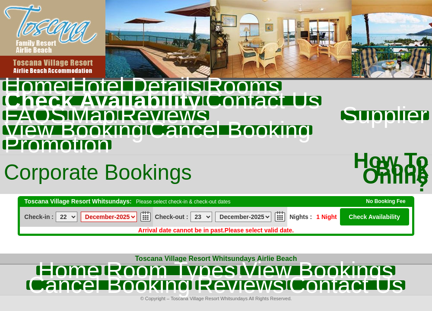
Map (92, 115)
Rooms (243, 86)
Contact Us (262, 100)
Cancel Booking (230, 130)
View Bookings (317, 270)
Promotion (57, 144)
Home (35, 86)
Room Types (170, 270)
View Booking (74, 130)
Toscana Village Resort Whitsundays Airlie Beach (216, 258)
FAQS (35, 115)
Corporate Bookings (98, 172)
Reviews (163, 115)
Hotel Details (136, 86)
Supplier (385, 115)
